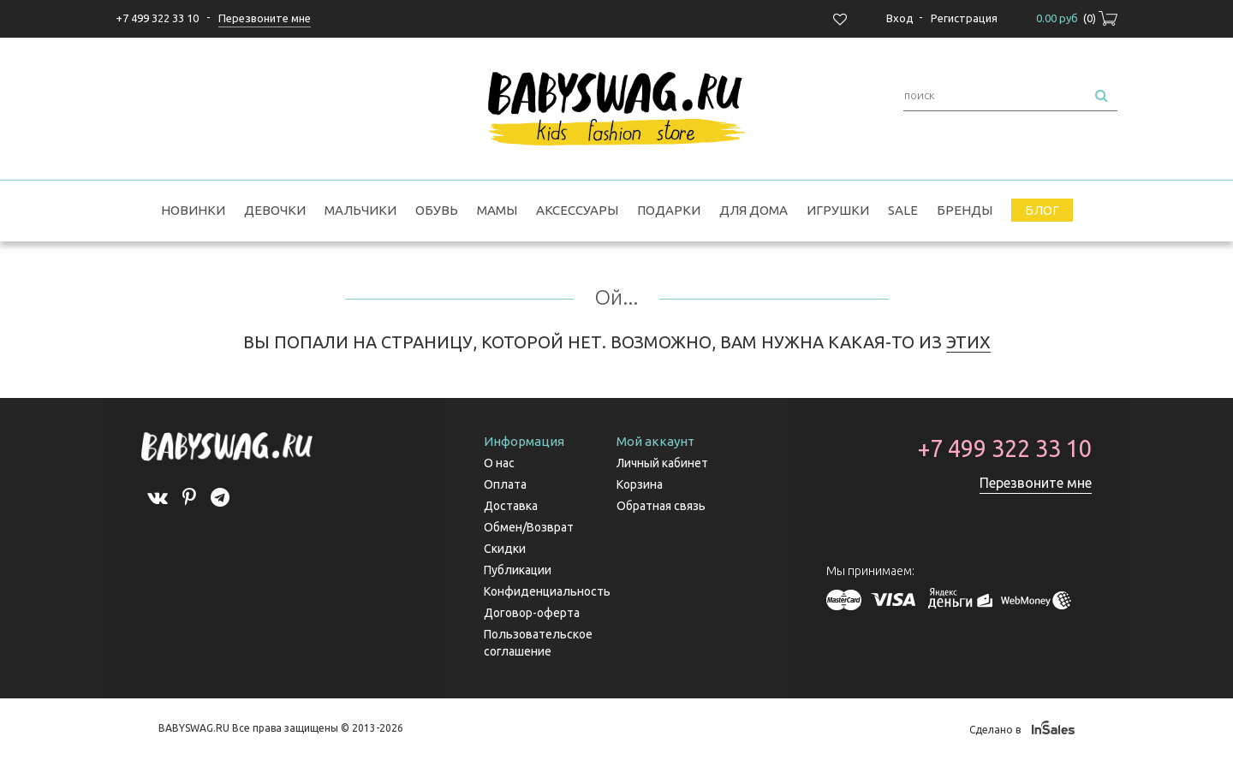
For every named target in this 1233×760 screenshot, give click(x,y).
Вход (900, 18)
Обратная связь (661, 506)
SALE (903, 210)
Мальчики (360, 210)
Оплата (505, 484)
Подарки (668, 210)
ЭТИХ (968, 342)
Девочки (275, 210)
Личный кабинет (662, 463)
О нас (499, 463)
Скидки (505, 548)
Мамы (497, 210)
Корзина (639, 484)
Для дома (753, 210)
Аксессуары (577, 210)
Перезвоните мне (1036, 482)
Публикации (517, 570)
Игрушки (838, 210)
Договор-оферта (532, 613)
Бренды (964, 210)
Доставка (511, 506)
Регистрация (964, 18)
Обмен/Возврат (529, 527)
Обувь (436, 210)
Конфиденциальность (547, 591)
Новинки (193, 210)
